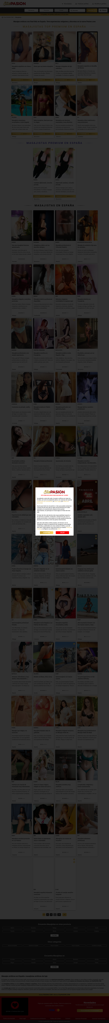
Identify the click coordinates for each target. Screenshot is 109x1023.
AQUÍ (59, 529)
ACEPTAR (46, 533)
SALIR (62, 533)
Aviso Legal (57, 501)
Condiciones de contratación (44, 501)
